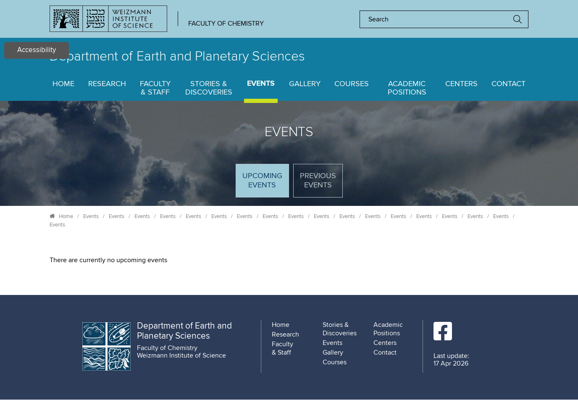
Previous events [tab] (318, 180)
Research (107, 84)
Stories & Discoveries (208, 88)
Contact (508, 84)
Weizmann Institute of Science (181, 355)
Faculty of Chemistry (226, 23)
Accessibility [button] (36, 50)
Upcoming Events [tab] (265, 184)
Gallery (305, 84)
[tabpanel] (289, 260)
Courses (351, 84)
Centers (461, 84)
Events (261, 84)
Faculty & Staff (155, 88)
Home (63, 84)
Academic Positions (407, 88)
